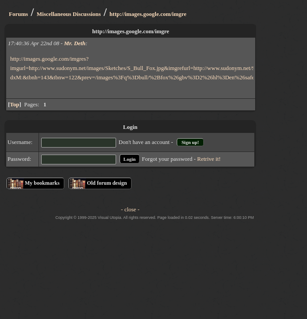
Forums (18, 14)
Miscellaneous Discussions (69, 14)
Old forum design (107, 183)
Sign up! (190, 142)
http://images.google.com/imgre (148, 14)
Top (14, 104)
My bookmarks (42, 183)
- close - (130, 209)
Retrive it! (209, 159)
